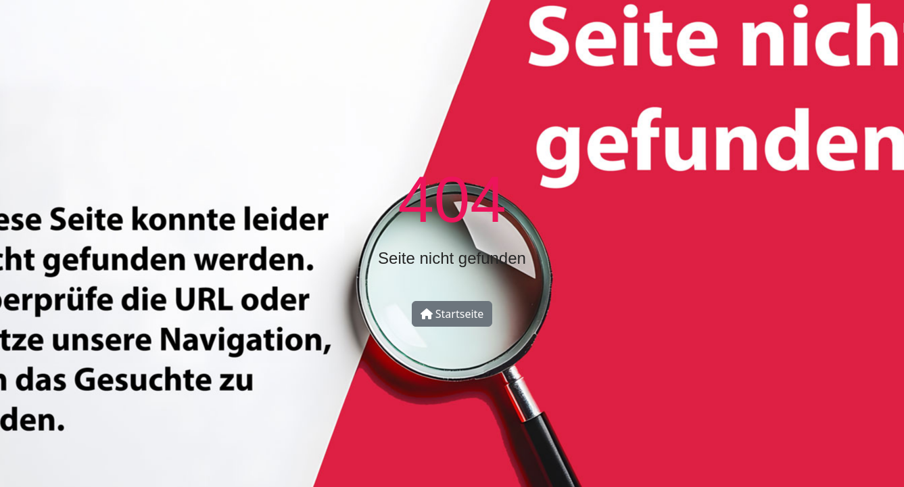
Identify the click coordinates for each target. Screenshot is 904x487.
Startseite (452, 313)
